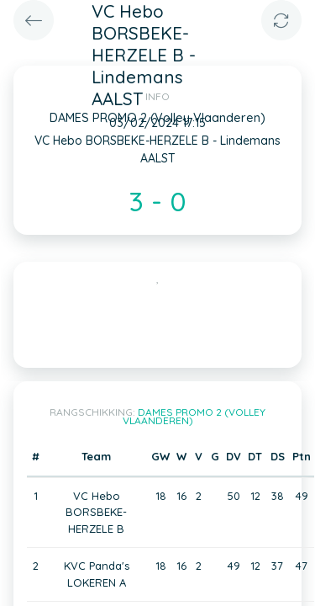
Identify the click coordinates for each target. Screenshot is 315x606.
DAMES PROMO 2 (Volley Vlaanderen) (194, 416)
